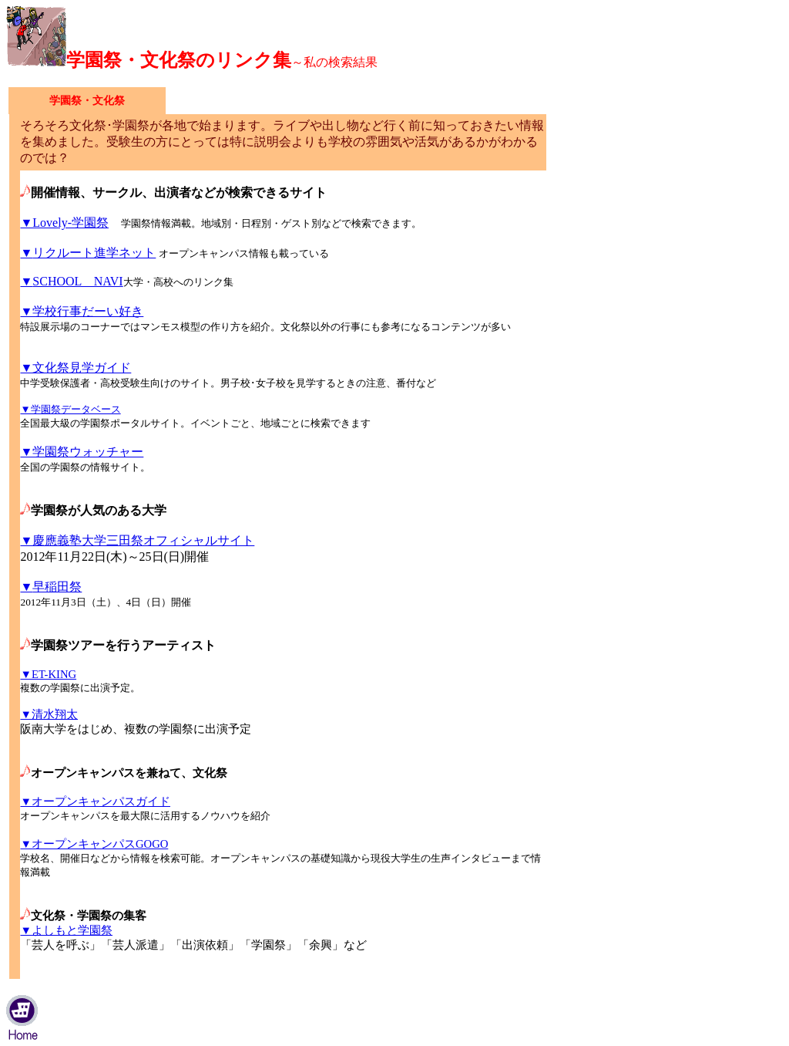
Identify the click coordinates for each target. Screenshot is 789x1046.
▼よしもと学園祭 (66, 930)
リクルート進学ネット (88, 252)
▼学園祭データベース (70, 409)
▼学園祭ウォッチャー (81, 451)
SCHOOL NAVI (71, 281)
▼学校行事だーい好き (81, 311)
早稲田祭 (51, 586)
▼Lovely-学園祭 (64, 222)
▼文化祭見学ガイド (75, 367)
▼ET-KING (48, 674)
